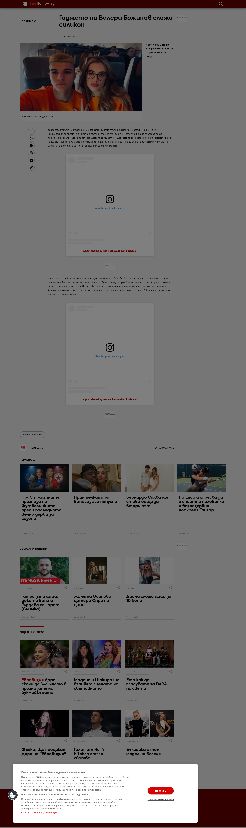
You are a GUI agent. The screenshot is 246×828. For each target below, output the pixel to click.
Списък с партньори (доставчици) (39, 812)
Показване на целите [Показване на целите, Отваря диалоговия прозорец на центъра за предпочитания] (161, 799)
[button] (12, 795)
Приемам (160, 790)
